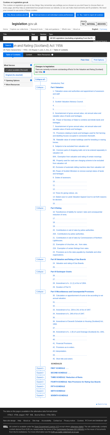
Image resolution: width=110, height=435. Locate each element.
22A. (54, 248)
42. (54, 347)
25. (54, 267)
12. (54, 189)
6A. (54, 120)
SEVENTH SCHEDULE (59, 395)
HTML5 (10, 415)
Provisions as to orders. (65, 347)
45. (54, 359)
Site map (35, 421)
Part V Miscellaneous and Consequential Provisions (72, 292)
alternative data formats (43, 411)
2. (53, 98)
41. (54, 343)
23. (54, 252)
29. (54, 287)
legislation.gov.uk (20, 23)
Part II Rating (56, 208)
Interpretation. (61, 351)
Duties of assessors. (63, 178)
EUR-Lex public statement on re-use (65, 432)
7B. (54, 140)
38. (54, 332)
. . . (66, 368)
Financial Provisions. (64, 343)
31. (54, 302)
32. (54, 306)
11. (54, 185)
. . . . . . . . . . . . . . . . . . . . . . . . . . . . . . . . (70, 98)
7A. (54, 133)
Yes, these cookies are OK (17, 15)
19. (54, 226)
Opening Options (12, 80)
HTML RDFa (51, 415)
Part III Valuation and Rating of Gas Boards (68, 259)
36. (54, 321)
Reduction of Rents (74, 377)
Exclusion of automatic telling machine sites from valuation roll (80, 167)
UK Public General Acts (12, 50)
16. (54, 212)
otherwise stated (76, 427)
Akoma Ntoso (39, 415)
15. (54, 203)
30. (54, 295)
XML (31, 415)
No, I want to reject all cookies (91, 15)
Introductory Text (57, 83)
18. (54, 222)
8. (53, 146)
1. (53, 91)
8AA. (55, 157)
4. (53, 106)
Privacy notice (69, 421)
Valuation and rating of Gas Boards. (70, 263)
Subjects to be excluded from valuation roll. (72, 146)
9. (53, 178)
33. (54, 310)
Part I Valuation (57, 87)
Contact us (57, 421)
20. (54, 230)
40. (54, 339)
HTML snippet (19, 415)
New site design (9, 421)
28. (54, 283)
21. (54, 238)
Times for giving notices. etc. (67, 193)
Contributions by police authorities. (70, 234)
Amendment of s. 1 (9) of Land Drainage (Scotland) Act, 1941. (80, 332)
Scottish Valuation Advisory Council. (69, 102)
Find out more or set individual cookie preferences (53, 15)
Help (19, 421)
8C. (54, 167)
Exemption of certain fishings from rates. (73, 248)
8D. (54, 171)
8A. (54, 150)
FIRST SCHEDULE (58, 368)
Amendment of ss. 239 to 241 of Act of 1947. (73, 310)
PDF (27, 415)
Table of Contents (13, 55)
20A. (54, 234)
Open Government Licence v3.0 (46, 427)
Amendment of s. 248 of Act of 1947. (70, 314)
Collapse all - (40, 79)
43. (54, 351)
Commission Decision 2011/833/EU (70, 429)
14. (54, 197)
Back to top (102, 404)
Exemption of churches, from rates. (71, 244)
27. (54, 279)
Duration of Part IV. (63, 287)
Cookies (80, 421)
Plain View (85, 60)
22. (54, 244)
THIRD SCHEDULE (58, 377)
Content (29, 55)
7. (53, 126)
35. (54, 318)
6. (53, 113)
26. (54, 276)
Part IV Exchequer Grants (61, 272)
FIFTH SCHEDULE (58, 386)
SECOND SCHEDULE (59, 373)
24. (54, 263)
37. (54, 328)
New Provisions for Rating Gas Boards (84, 382)
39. (54, 336)
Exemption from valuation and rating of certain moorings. (79, 157)
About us (26, 421)
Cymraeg (103, 29)
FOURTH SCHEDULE (59, 382)
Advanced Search (100, 41)
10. (54, 181)
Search (8, 45)
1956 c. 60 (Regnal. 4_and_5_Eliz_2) (37, 50)
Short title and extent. (64, 359)
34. (54, 314)
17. (54, 218)
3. (53, 102)
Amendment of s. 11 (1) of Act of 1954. (71, 283)
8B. (54, 160)
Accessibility (46, 421)
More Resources (43, 55)
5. (53, 109)
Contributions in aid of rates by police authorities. (75, 230)
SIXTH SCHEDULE (58, 391)
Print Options (99, 60)
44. (54, 355)
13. (54, 193)
